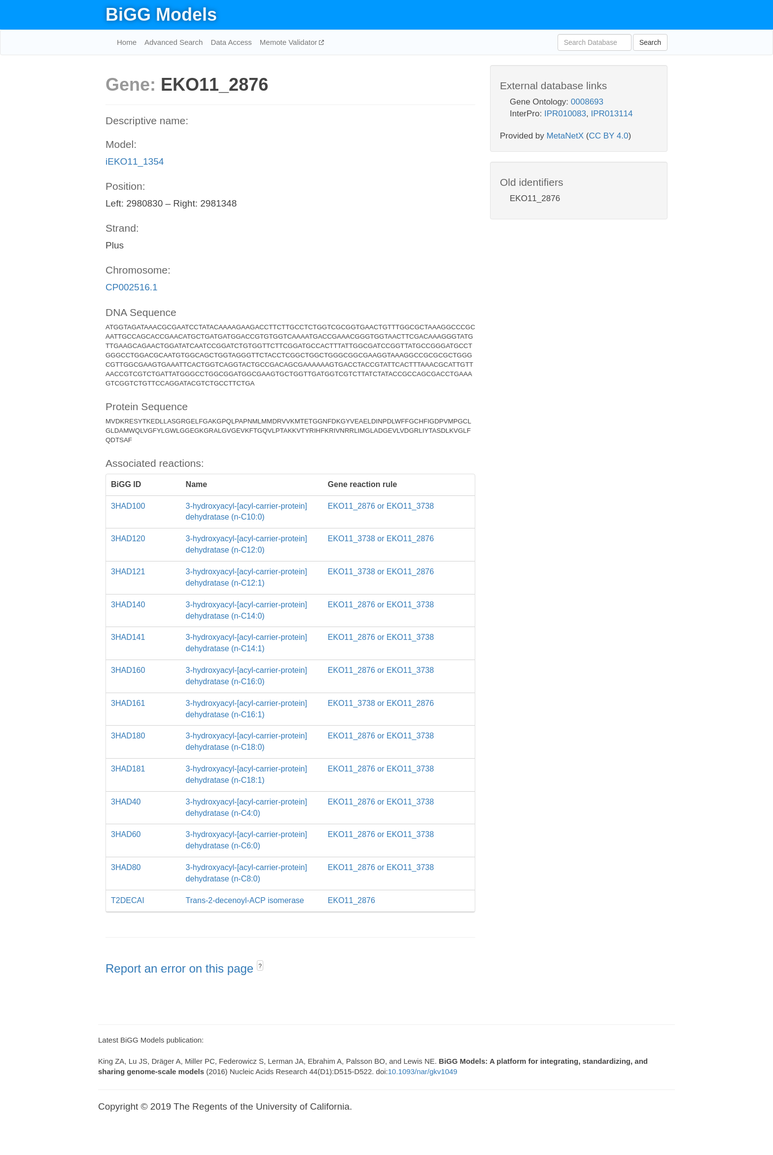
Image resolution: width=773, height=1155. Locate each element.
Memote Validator (289, 42)
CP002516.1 (131, 287)
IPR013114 (611, 113)
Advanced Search (173, 42)
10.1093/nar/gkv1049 (422, 1071)
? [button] (260, 966)
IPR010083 (565, 113)
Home (127, 42)
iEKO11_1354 (134, 161)
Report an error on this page (181, 968)
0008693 (587, 101)
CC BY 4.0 (608, 135)
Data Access (231, 42)
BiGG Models (161, 14)
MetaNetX (565, 135)
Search (650, 42)
